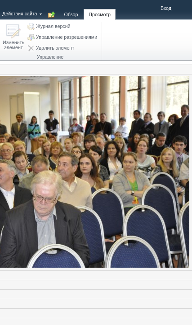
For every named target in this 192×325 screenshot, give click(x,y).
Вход (166, 8)
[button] (13, 37)
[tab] (71, 9)
